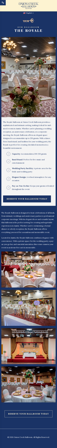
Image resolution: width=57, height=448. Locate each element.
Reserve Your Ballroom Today (27, 199)
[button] (28, 13)
